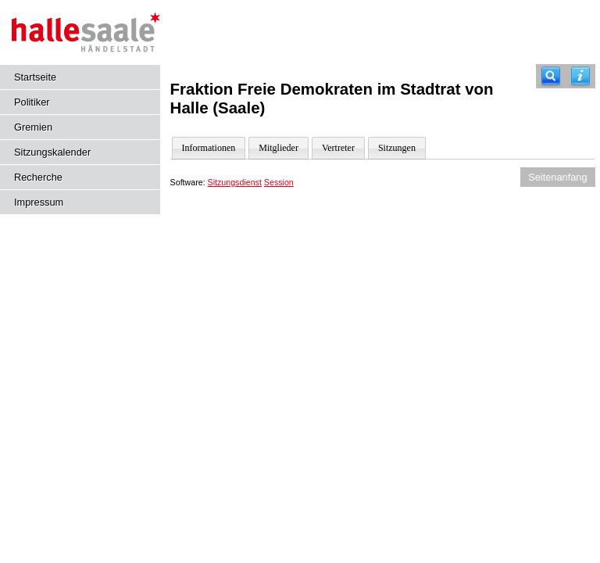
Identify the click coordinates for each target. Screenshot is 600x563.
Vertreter (338, 147)
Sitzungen (397, 147)
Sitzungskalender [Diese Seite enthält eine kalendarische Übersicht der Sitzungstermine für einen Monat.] (52, 152)
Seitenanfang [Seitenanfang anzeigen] (557, 177)
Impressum (38, 202)
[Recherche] (551, 76)
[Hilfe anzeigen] (580, 76)
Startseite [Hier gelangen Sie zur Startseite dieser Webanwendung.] (35, 77)
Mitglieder (278, 147)
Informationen (209, 147)
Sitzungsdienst (235, 182)
